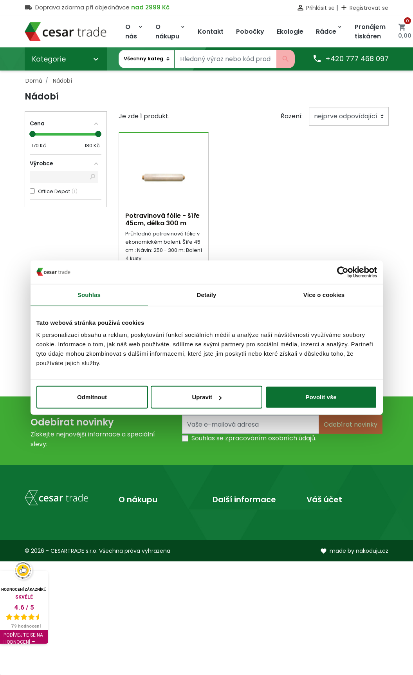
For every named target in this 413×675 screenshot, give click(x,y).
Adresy (317, 569)
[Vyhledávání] (225, 59)
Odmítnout (92, 397)
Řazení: (292, 116)
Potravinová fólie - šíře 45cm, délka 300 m (162, 219)
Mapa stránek (140, 556)
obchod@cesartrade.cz (61, 612)
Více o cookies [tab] (324, 294)
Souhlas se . (253, 438)
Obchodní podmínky (150, 531)
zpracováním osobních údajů (270, 438)
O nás (221, 518)
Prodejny (226, 531)
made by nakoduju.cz (354, 664)
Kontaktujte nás (143, 543)
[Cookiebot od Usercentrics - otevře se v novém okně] (342, 272)
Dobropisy (322, 556)
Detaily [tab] (206, 294)
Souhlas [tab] (89, 294)
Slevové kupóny (331, 581)
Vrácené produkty (335, 531)
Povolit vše (320, 397)
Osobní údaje (327, 518)
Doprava (132, 518)
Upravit (207, 397)
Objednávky (325, 543)
